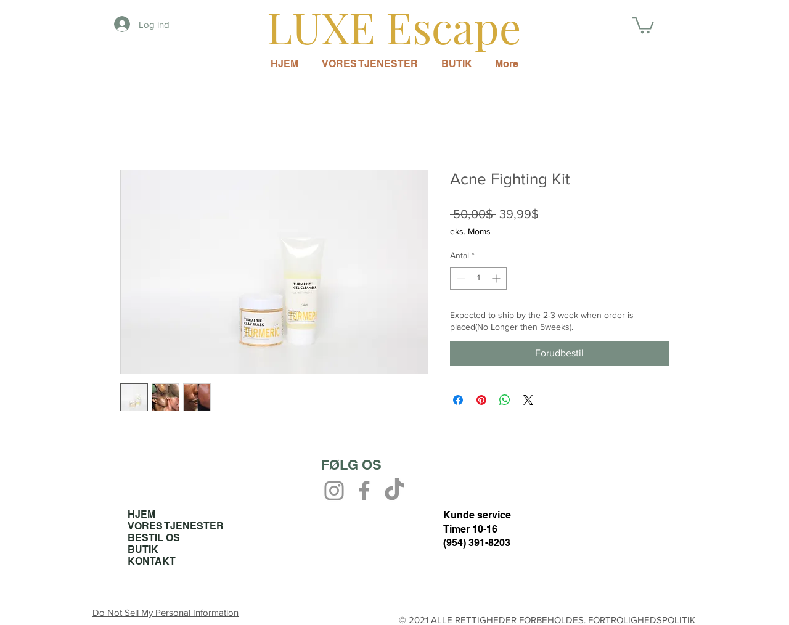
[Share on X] (528, 400)
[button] (643, 24)
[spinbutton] (478, 278)
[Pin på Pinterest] (481, 400)
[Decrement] (459, 278)
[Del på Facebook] (458, 400)
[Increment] (497, 278)
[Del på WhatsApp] (504, 400)
